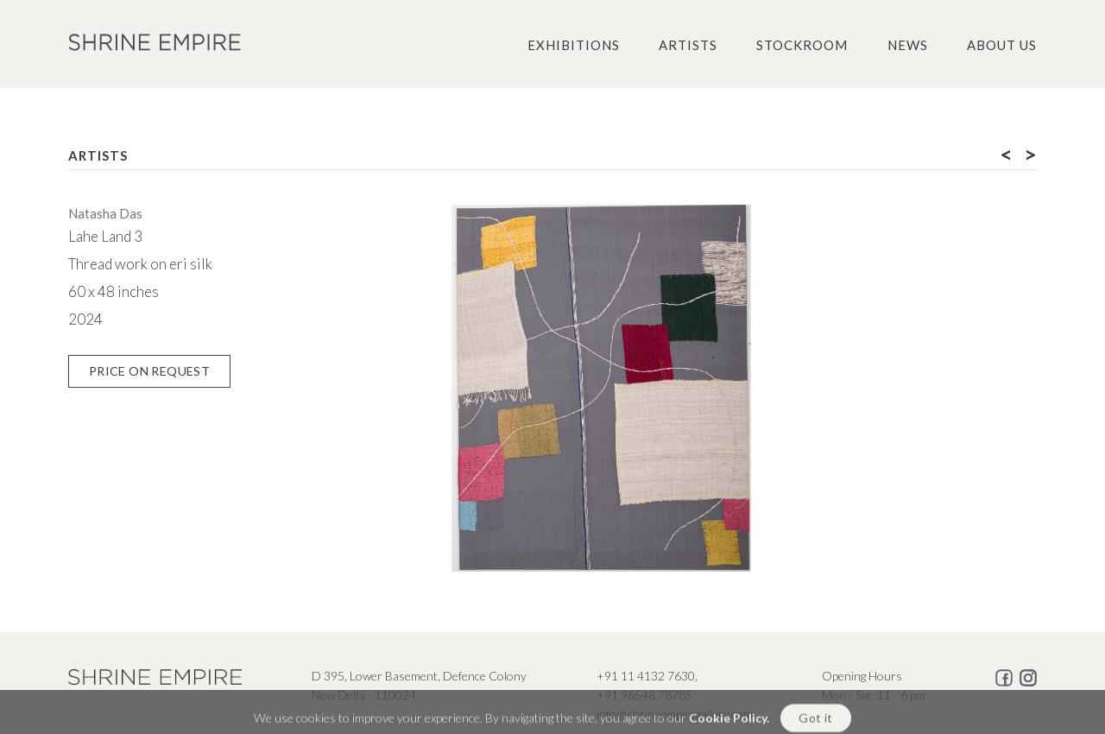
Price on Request (149, 371)
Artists (688, 45)
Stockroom (802, 45)
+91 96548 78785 (644, 694)
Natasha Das (105, 213)
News (907, 45)
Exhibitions (573, 45)
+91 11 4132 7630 (646, 675)
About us (1002, 45)
